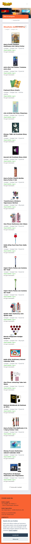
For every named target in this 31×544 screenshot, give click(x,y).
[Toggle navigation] (27, 4)
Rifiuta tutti (15, 539)
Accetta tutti (15, 535)
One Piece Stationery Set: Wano (15, 224)
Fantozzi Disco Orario (12, 90)
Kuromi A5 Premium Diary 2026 (15, 157)
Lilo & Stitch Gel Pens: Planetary (15, 113)
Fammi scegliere (13, 530)
